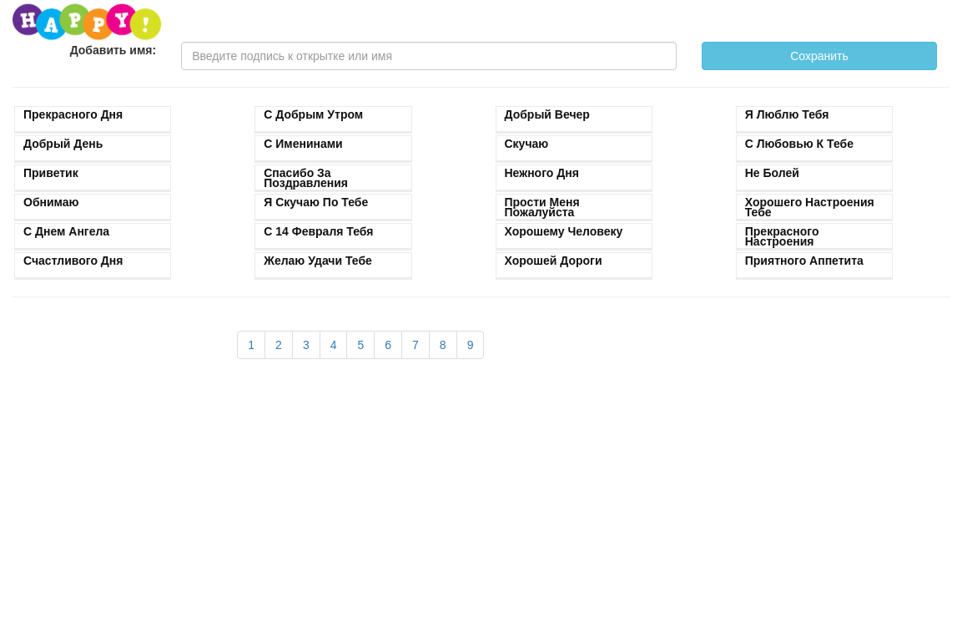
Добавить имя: (113, 50)
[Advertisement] (361, 497)
